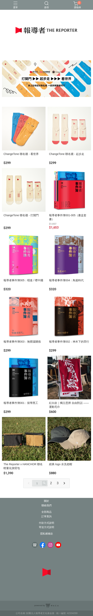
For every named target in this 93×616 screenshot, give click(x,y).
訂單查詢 (46, 516)
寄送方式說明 (46, 527)
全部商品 (46, 512)
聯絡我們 (46, 505)
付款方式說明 (46, 523)
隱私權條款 (46, 534)
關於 (46, 501)
